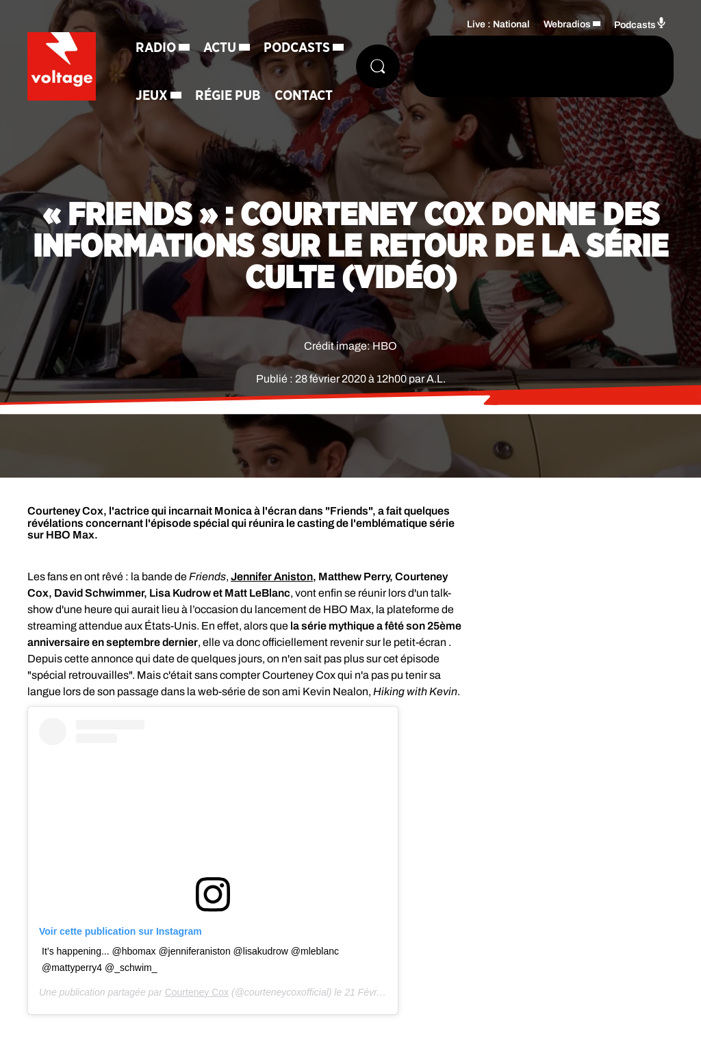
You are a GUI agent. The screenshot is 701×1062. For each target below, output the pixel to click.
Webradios (567, 24)
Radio (156, 48)
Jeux (152, 96)
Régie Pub (228, 96)
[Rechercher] (378, 66)
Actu (219, 48)
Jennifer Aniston (272, 576)
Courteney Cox (197, 992)
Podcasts (297, 48)
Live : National (498, 24)
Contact (304, 96)
